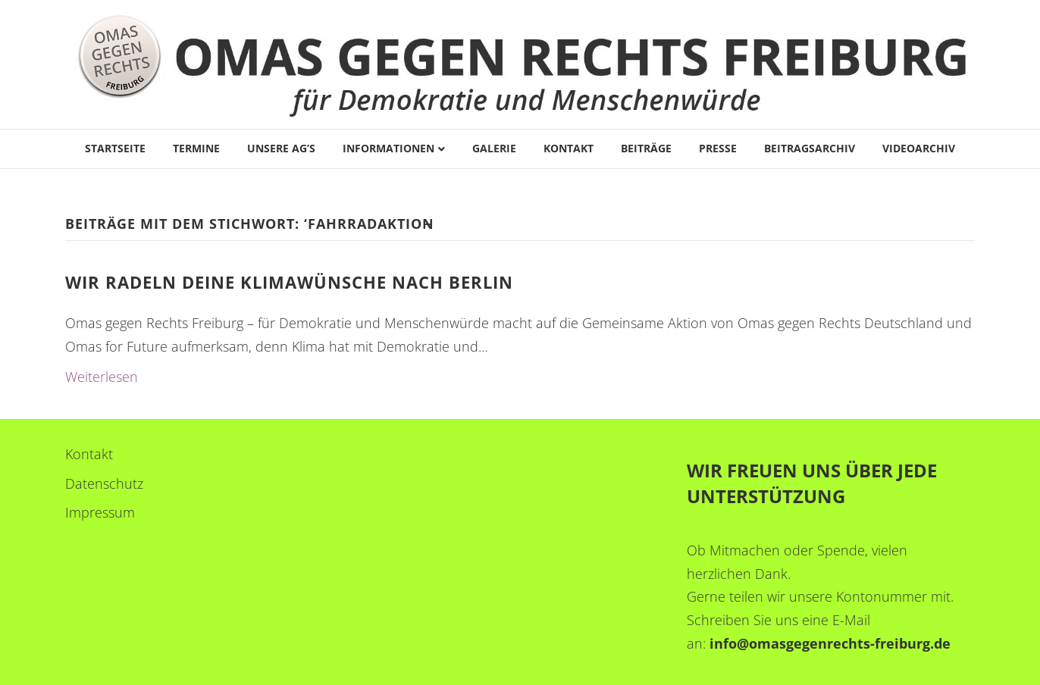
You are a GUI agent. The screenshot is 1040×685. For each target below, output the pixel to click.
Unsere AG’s (281, 148)
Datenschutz (104, 483)
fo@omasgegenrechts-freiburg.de (837, 643)
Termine (196, 148)
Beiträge (646, 148)
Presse (718, 148)
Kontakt (568, 148)
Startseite (115, 148)
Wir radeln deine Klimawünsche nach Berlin (289, 282)
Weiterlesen (101, 377)
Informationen (388, 148)
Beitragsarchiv (809, 148)
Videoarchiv (918, 148)
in (716, 643)
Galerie (494, 148)
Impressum (100, 512)
